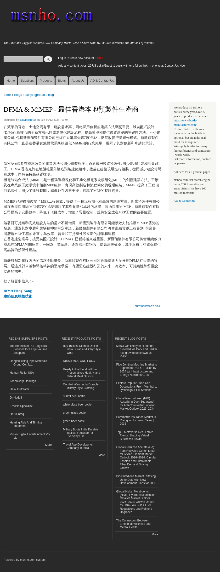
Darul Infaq (17, 414)
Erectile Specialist (21, 406)
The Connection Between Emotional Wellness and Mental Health (133, 524)
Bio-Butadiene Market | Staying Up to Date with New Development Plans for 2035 (136, 480)
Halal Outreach (19, 389)
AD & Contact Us (102, 80)
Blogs (62, 80)
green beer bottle (74, 421)
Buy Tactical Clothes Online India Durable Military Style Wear (82, 349)
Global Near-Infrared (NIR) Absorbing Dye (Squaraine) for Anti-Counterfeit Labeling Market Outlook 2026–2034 (136, 403)
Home (10, 80)
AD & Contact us (184, 200)
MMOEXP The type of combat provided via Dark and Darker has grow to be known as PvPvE (136, 351)
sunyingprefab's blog (39, 95)
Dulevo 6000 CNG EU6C (79, 361)
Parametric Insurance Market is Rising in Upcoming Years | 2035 (136, 420)
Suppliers (27, 80)
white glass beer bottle (77, 404)
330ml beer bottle (74, 396)
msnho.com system (32, 559)
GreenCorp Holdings (23, 381)
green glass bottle (74, 412)
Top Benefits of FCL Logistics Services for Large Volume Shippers (28, 349)
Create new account (81, 58)
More (48, 444)
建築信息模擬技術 (18, 296)
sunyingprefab (28, 119)
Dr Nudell (16, 397)
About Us (78, 80)
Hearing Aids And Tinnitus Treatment (26, 424)
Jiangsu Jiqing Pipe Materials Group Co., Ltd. (28, 362)
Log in (62, 58)
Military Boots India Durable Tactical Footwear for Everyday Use (80, 433)
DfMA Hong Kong (18, 291)
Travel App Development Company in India (78, 446)
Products (46, 80)
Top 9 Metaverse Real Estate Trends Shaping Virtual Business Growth (134, 435)
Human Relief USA (22, 372)
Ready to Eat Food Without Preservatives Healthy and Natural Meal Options (81, 373)
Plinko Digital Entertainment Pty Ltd (30, 436)
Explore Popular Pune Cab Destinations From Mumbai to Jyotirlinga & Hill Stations (137, 386)
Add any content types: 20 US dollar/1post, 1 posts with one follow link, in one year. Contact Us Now (121, 65)
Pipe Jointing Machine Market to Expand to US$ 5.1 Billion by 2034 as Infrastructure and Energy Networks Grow (136, 370)
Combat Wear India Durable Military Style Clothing (80, 386)
